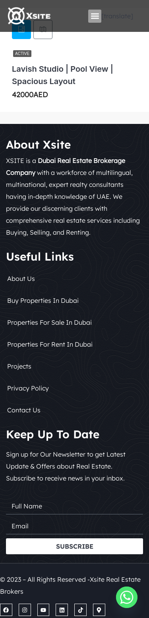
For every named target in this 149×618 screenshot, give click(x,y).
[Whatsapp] (126, 597)
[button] (94, 16)
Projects (19, 366)
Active (22, 53)
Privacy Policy (28, 388)
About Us (21, 279)
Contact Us (24, 410)
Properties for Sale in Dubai (49, 322)
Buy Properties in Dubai (43, 300)
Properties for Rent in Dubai (50, 344)
